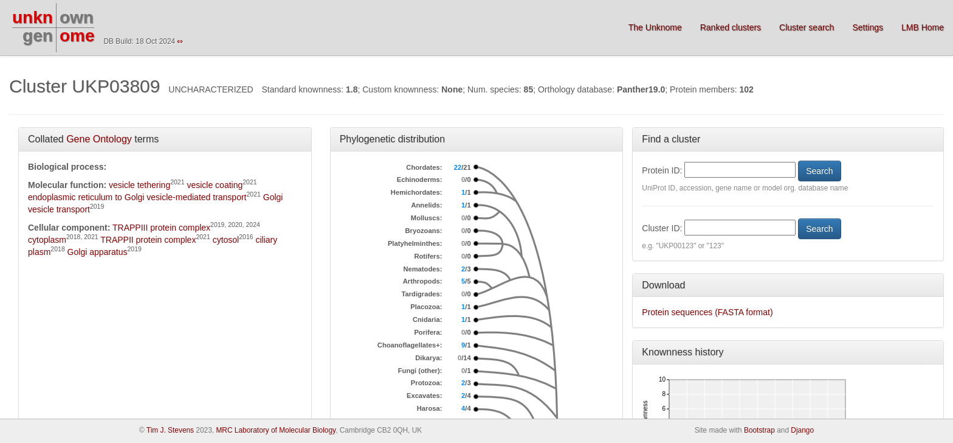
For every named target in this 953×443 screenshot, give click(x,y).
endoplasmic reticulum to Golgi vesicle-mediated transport (137, 197)
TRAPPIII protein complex (161, 227)
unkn (32, 17)
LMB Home (922, 27)
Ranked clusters (730, 27)
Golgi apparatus (97, 252)
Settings (867, 27)
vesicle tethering (139, 185)
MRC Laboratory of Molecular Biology (275, 430)
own (77, 17)
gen (37, 35)
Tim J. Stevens (170, 430)
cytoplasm (47, 240)
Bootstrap (759, 430)
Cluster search (806, 27)
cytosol (226, 240)
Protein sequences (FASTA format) (707, 312)
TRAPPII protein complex (148, 240)
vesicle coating (215, 185)
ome (77, 35)
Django (802, 430)
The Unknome (655, 27)
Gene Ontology (99, 139)
